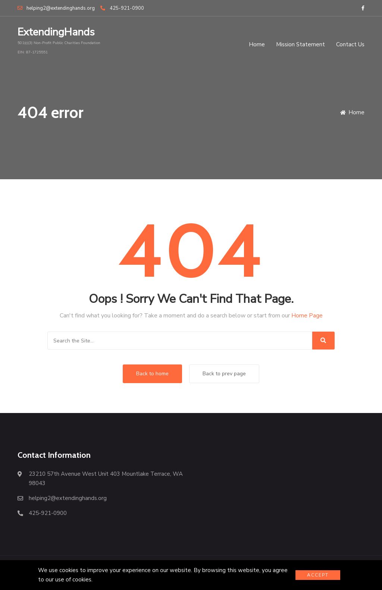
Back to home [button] (152, 373)
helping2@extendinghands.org (56, 8)
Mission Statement (300, 44)
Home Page (307, 315)
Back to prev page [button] (224, 373)
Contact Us (350, 44)
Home (257, 44)
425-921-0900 (122, 8)
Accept (318, 575)
